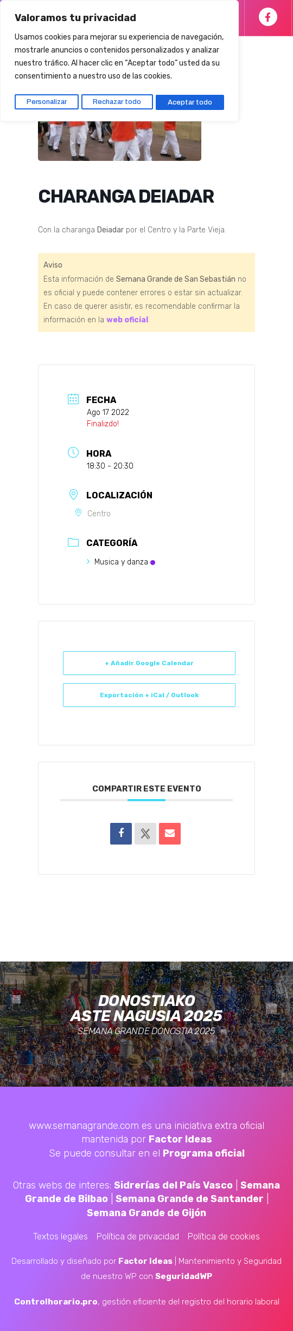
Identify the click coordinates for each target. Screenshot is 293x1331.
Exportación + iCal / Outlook (149, 695)
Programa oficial (204, 1153)
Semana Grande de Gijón (146, 1213)
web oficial (127, 319)
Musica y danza (121, 562)
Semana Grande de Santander (190, 1199)
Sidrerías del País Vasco (173, 1185)
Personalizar (46, 99)
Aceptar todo (191, 99)
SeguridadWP (183, 1276)
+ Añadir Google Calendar (149, 663)
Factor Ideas (180, 1139)
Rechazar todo (118, 99)
